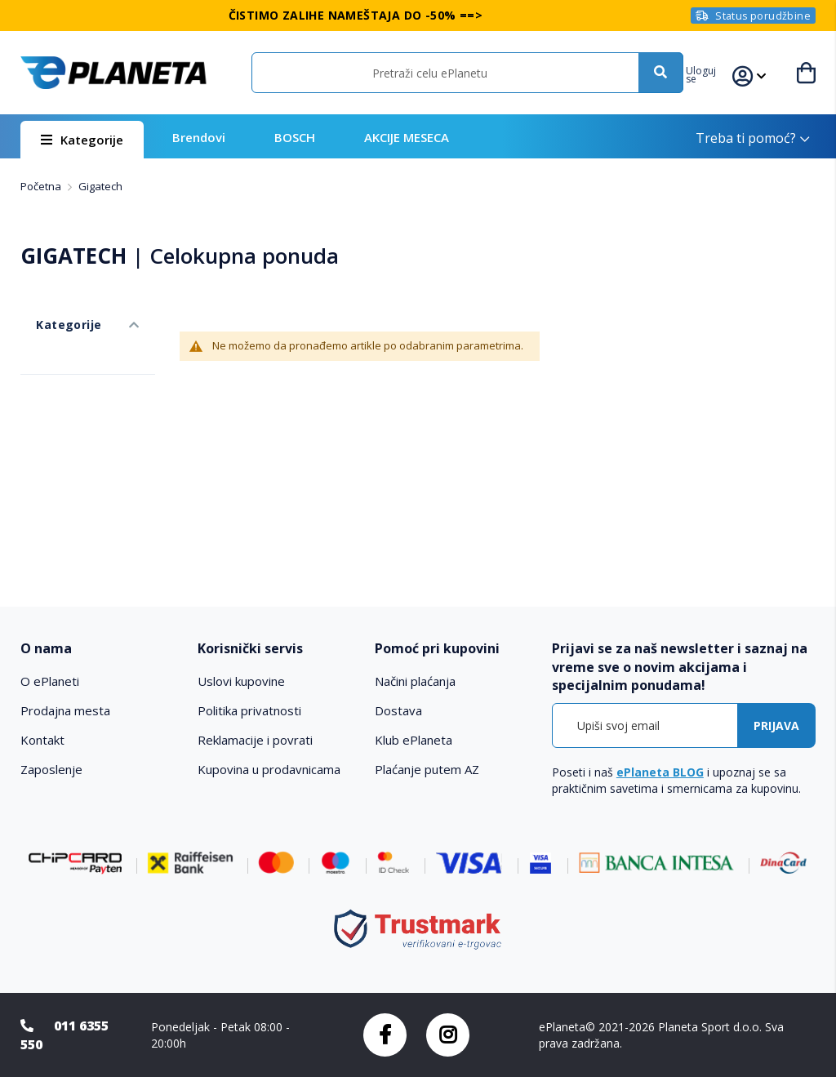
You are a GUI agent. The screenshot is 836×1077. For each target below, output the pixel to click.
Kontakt (42, 740)
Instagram (447, 1035)
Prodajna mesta (65, 710)
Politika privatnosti (249, 710)
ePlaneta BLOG (660, 772)
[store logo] (113, 72)
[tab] (100, 648)
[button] (715, 72)
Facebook (385, 1035)
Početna (42, 186)
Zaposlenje (51, 769)
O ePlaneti (49, 681)
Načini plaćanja (415, 681)
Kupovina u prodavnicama (269, 769)
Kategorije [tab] (51, 309)
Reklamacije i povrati (255, 740)
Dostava (398, 710)
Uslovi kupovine (241, 681)
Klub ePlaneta (413, 740)
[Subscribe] (776, 725)
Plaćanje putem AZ (427, 769)
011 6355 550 (64, 1035)
